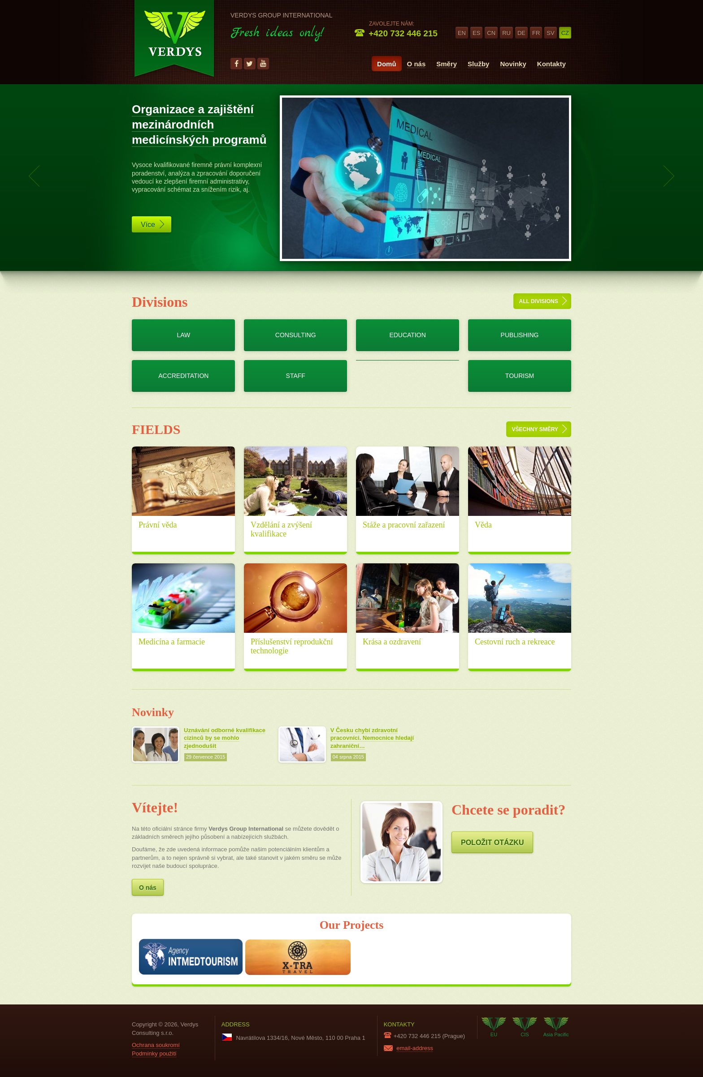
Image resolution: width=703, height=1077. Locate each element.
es (476, 33)
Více (152, 224)
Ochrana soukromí (156, 1045)
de (521, 33)
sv (550, 33)
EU (494, 1027)
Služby (478, 64)
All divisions (543, 300)
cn (491, 33)
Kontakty (551, 64)
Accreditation (183, 375)
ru (506, 33)
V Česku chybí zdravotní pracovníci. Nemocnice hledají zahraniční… (372, 738)
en (462, 33)
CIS (524, 1027)
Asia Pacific (556, 1027)
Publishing (520, 335)
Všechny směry (539, 428)
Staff (295, 375)
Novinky (513, 64)
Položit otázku (492, 842)
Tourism (519, 375)
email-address (414, 1048)
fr (536, 33)
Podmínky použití (154, 1053)
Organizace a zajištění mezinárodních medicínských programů (199, 124)
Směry (446, 64)
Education (407, 335)
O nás (416, 64)
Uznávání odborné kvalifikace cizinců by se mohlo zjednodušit (224, 738)
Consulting (295, 335)
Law (183, 335)
